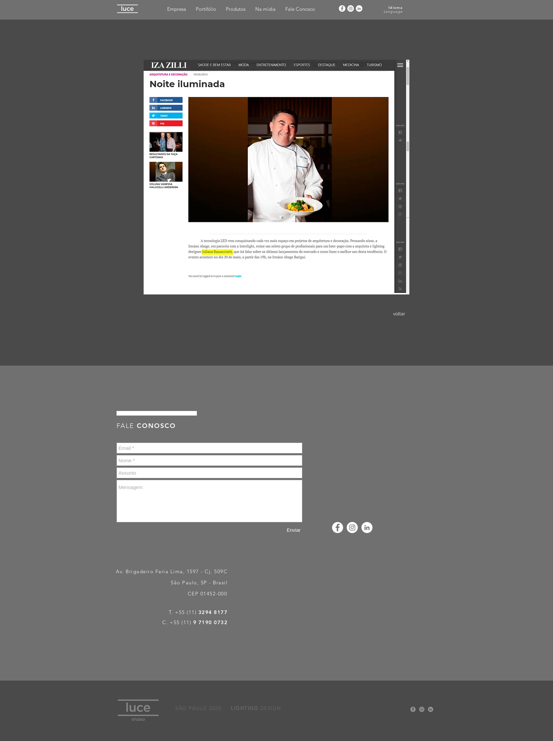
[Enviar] (293, 530)
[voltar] (399, 314)
